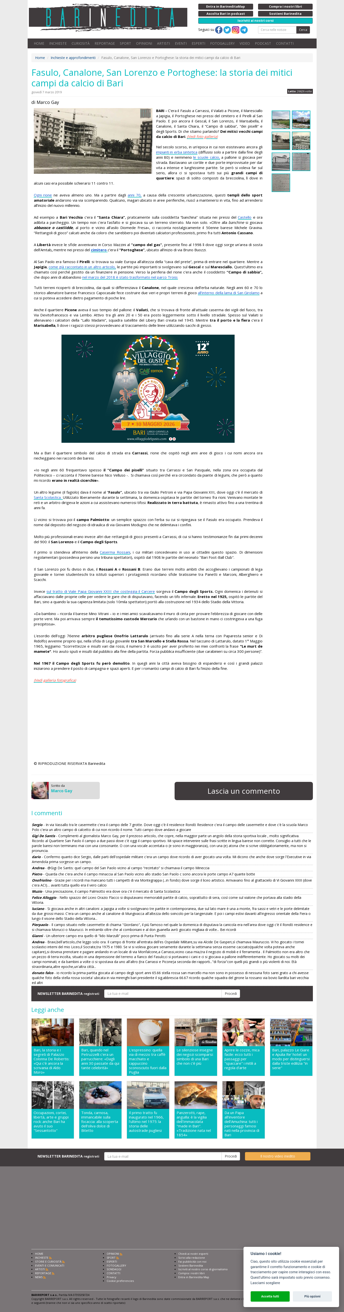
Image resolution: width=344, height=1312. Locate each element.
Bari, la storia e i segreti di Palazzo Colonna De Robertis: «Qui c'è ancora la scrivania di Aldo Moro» (51, 1061)
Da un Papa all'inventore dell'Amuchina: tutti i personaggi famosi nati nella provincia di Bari (241, 1123)
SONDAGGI (114, 1269)
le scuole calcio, (206, 157)
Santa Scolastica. (48, 497)
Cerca (303, 30)
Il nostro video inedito (277, 1156)
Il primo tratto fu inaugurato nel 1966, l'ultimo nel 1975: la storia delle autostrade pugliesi (146, 1121)
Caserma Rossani (115, 552)
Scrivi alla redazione (191, 1257)
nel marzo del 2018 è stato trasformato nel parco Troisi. (130, 277)
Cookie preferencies (120, 1281)
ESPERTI (198, 43)
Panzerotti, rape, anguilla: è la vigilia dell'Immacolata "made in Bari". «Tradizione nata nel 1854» (194, 1123)
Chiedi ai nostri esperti (193, 1253)
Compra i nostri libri (191, 1273)
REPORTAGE (105, 43)
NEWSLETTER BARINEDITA (68, 993)
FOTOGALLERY (222, 43)
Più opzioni (312, 1296)
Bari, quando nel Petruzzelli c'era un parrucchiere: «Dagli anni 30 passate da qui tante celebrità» (100, 1059)
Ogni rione (43, 195)
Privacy (111, 1277)
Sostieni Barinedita (190, 1265)
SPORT (125, 43)
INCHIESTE (58, 43)
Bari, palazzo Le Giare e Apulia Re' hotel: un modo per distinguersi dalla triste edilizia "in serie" (291, 1059)
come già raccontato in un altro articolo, (82, 266)
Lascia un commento (243, 791)
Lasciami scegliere (265, 1283)
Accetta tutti (270, 1296)
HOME (39, 43)
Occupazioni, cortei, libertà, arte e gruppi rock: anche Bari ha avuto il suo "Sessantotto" (51, 1121)
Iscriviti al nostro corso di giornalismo (203, 1269)
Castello (244, 217)
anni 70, (135, 195)
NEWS (38, 1277)
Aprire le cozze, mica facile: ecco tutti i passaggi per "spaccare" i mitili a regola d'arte (242, 1059)
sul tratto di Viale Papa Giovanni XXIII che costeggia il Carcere (100, 591)
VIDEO (245, 43)
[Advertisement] (148, 722)
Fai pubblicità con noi (192, 1261)
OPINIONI (144, 43)
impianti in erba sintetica (177, 152)
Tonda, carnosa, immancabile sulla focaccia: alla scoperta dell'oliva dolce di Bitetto (99, 1121)
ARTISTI (163, 43)
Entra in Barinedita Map (193, 1277)
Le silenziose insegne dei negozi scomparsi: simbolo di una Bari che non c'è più (195, 1057)
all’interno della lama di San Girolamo (228, 292)
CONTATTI (285, 43)
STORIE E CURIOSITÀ (48, 1261)
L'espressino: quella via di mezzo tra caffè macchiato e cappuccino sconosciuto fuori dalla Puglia (147, 1061)
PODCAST (263, 43)
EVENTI (181, 43)
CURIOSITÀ (81, 43)
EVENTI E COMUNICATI (49, 1265)
